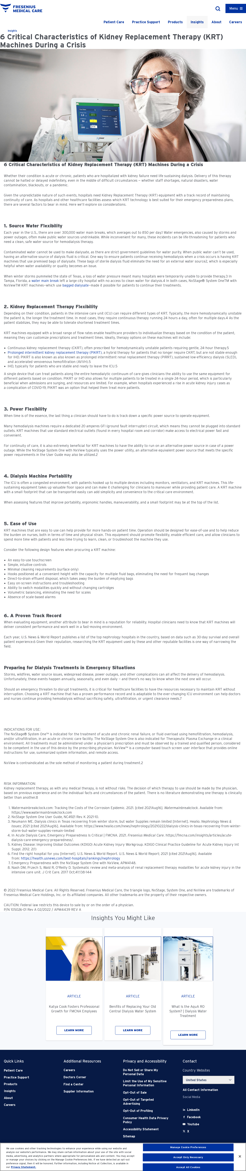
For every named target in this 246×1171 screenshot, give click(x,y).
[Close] (240, 1156)
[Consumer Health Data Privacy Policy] (147, 1120)
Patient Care (113, 22)
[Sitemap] (147, 1136)
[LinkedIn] (193, 1110)
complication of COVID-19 (26, 388)
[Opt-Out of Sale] (147, 1093)
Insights (197, 22)
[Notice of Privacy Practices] (147, 1083)
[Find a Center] (87, 1084)
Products (175, 22)
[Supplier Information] (87, 1091)
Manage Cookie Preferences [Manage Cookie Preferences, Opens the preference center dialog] (188, 1147)
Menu (233, 8)
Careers (235, 22)
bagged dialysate (75, 285)
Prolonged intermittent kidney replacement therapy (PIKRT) (55, 352)
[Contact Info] (200, 1090)
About (216, 22)
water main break (45, 281)
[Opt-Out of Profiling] (147, 1111)
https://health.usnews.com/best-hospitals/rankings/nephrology (70, 858)
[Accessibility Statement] (147, 1129)
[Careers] (87, 1070)
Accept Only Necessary (188, 1157)
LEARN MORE (74, 1030)
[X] (188, 1131)
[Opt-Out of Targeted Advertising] (147, 1102)
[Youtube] (193, 1124)
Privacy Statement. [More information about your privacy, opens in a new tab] (23, 1167)
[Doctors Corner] (87, 1077)
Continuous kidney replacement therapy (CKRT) (45, 348)
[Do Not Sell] (147, 1072)
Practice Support (146, 22)
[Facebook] (194, 1117)
